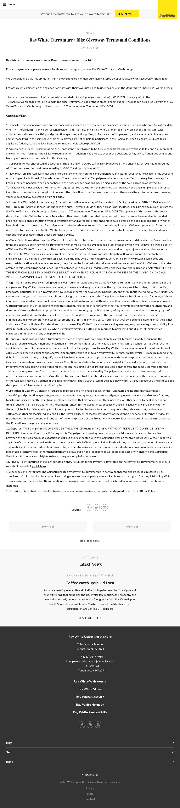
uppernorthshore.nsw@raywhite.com (91, 661)
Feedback (90, 799)
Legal (90, 793)
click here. (40, 466)
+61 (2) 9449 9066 (92, 656)
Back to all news (90, 540)
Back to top (91, 774)
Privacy (90, 788)
